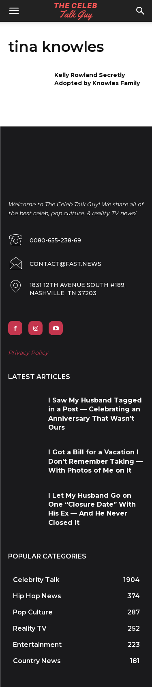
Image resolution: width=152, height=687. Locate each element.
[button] (140, 11)
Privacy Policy (28, 352)
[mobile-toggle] (14, 11)
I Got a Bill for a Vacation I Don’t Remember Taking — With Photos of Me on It (95, 461)
